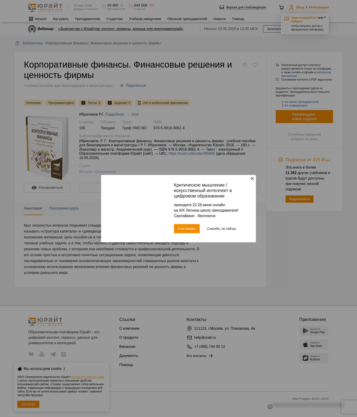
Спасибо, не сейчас (221, 228)
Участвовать (187, 228)
